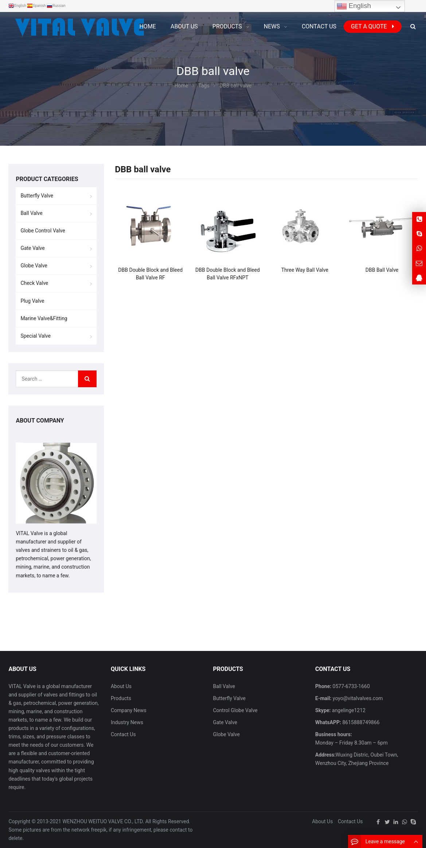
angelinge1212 (348, 710)
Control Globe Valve (235, 710)
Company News (128, 710)
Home (147, 26)
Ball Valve (31, 213)
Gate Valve (32, 248)
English (354, 6)
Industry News (127, 722)
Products (121, 698)
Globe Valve (33, 265)
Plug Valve (32, 301)
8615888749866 (360, 722)
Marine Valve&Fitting (43, 318)
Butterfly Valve (36, 196)
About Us (121, 686)
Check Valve (34, 283)
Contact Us (123, 734)
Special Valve (35, 336)
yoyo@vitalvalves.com (357, 698)
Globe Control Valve (42, 230)
